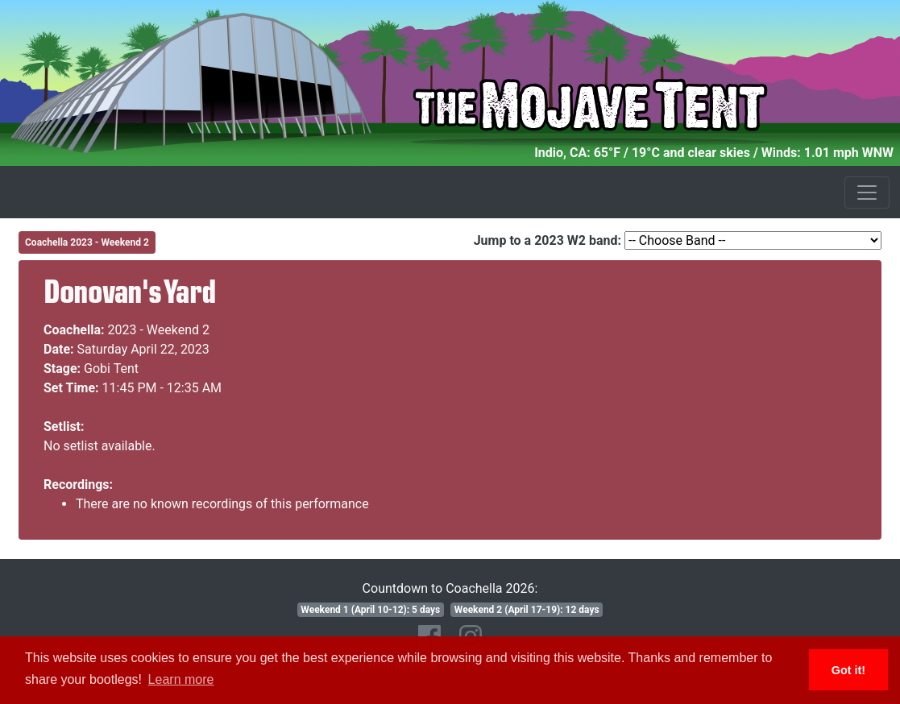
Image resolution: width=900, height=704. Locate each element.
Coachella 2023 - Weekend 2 (87, 242)
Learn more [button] (181, 679)
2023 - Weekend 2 (159, 330)
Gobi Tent (111, 368)
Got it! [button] (848, 670)
